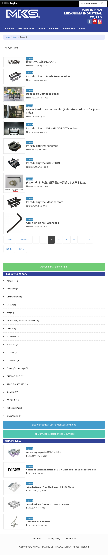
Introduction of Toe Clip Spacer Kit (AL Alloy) (50, 486)
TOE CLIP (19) (13, 400)
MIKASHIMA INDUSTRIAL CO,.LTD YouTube (95, 21)
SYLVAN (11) (12, 392)
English (14, 3)
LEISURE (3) (12, 352)
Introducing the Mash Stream (44, 202)
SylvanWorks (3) (14, 416)
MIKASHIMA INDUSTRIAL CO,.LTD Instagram (100, 21)
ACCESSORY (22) (14, 408)
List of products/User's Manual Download (54, 424)
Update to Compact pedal (42, 93)
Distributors (69, 28)
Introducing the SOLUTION (43, 163)
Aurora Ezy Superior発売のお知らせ (44, 452)
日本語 (5, 3)
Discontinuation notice (38, 521)
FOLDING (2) (12, 344)
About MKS (54, 28)
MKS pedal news (26, 28)
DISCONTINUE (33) (15, 376)
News (15, 37)
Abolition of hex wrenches (42, 222)
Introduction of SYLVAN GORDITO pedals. (52, 128)
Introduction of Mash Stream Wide (48, 76)
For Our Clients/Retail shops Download (54, 433)
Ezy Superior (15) (14, 296)
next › (9, 248)
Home (82, 28)
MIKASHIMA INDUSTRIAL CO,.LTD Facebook (89, 21)
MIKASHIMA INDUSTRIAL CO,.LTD (83, 15)
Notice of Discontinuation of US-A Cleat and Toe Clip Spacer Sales (61, 469)
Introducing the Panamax (42, 145)
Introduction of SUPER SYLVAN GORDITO (47, 504)
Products (9, 28)
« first (9, 239)
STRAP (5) (11, 304)
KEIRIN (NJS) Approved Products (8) (23, 320)
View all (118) (13, 280)
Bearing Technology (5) (17, 368)
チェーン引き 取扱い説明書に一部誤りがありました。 (56, 182)
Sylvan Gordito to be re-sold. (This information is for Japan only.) (63, 111)
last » (21, 248)
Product (29, 58)
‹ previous (24, 239)
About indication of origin (54, 266)
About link (36, 538)
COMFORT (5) (13, 360)
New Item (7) (13, 288)
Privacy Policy (54, 538)
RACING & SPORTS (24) (17, 384)
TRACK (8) (11, 328)
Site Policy (71, 538)
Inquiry (41, 28)
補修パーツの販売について (41, 61)
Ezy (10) (10, 312)
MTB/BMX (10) (13, 336)
